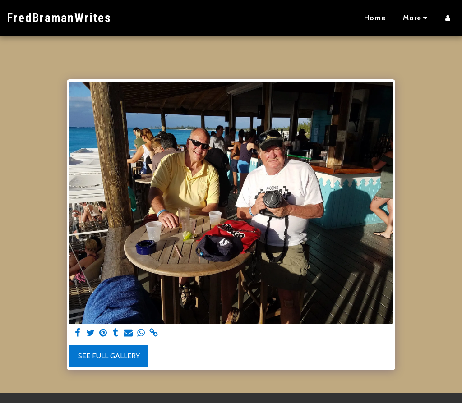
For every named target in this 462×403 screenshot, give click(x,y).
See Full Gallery (109, 356)
